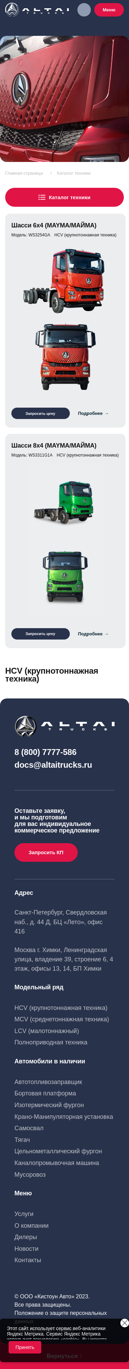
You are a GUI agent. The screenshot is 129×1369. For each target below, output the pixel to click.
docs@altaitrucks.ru (53, 764)
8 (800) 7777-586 (45, 752)
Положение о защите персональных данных (60, 1317)
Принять (24, 1347)
